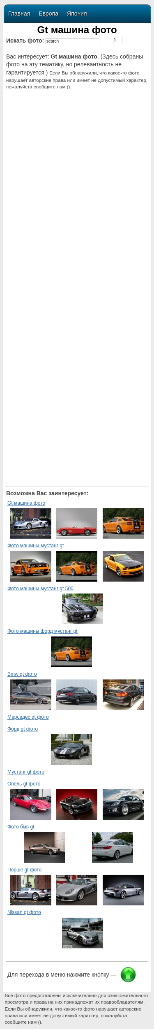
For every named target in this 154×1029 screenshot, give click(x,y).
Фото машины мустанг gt (35, 545)
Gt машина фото (26, 503)
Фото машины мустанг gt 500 (40, 588)
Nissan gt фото (24, 912)
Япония (77, 13)
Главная (19, 13)
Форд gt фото (22, 729)
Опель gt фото (23, 784)
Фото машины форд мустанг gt (42, 631)
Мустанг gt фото (25, 772)
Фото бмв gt (20, 827)
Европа (48, 13)
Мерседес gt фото (28, 717)
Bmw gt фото (22, 674)
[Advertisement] (77, 163)
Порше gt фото (24, 870)
